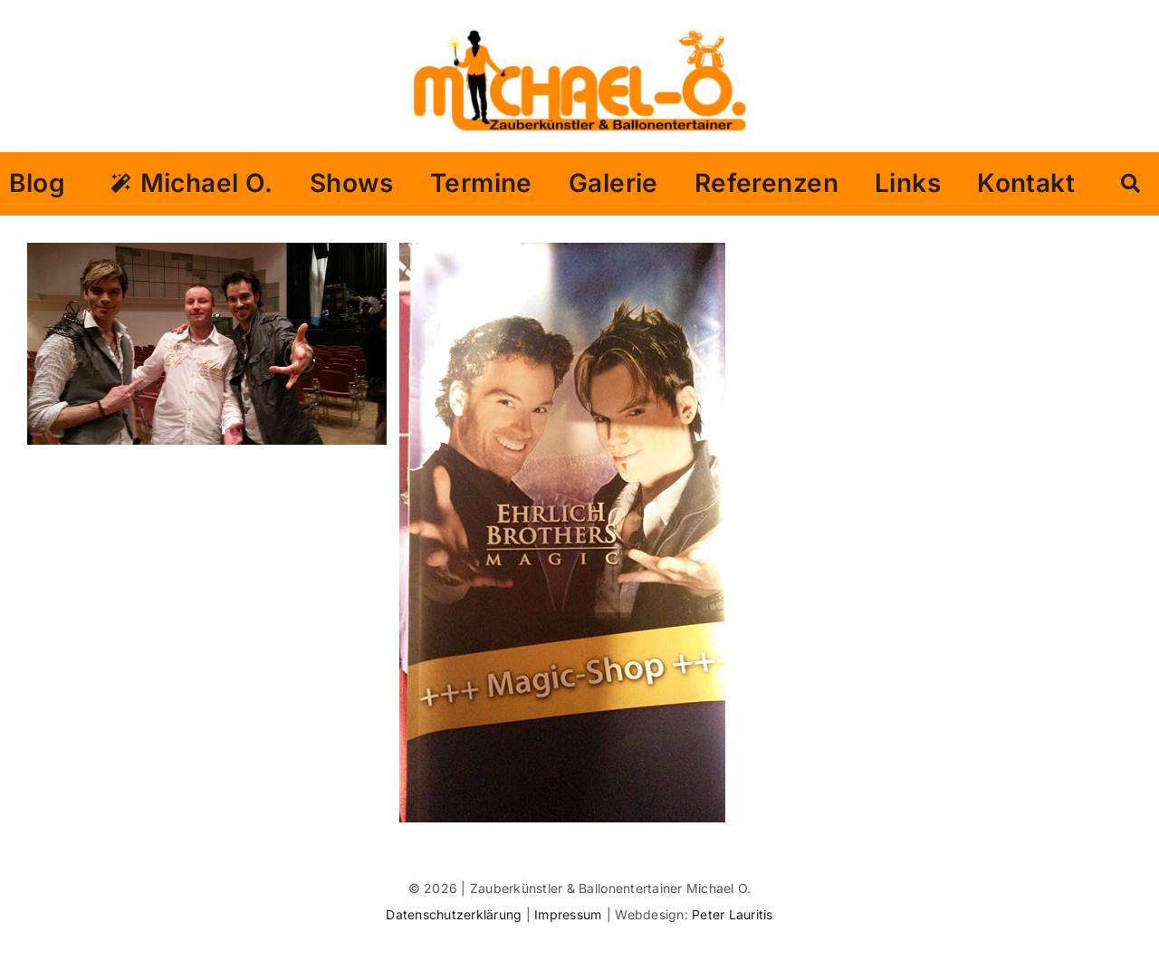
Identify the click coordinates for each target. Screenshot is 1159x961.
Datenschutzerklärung (455, 914)
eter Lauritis (736, 914)
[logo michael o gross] (579, 34)
